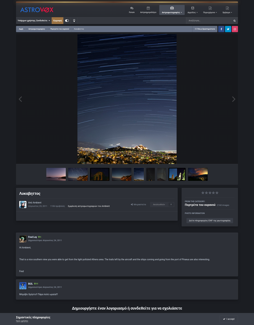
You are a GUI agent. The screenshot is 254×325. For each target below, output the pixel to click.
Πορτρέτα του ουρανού (200, 204)
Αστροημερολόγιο (148, 12)
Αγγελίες (192, 12)
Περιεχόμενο (209, 12)
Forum (132, 12)
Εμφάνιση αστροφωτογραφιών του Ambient (89, 206)
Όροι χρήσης (22, 321)
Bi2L (30, 283)
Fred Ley (32, 237)
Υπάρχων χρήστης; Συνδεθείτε (34, 20)
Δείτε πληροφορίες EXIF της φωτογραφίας (210, 220)
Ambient (37, 202)
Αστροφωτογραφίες (171, 12)
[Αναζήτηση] (202, 20)
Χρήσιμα (227, 12)
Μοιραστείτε (138, 204)
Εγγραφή (57, 20)
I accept (228, 319)
